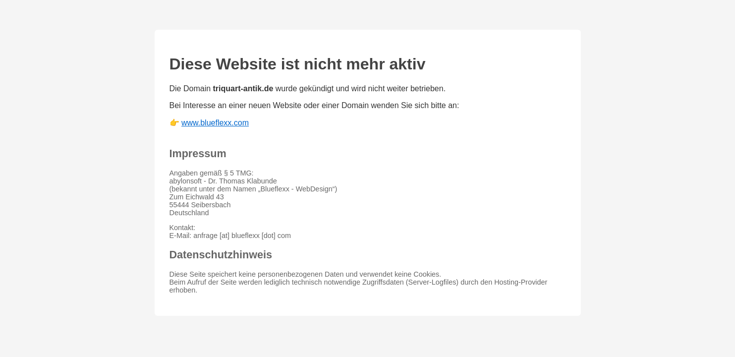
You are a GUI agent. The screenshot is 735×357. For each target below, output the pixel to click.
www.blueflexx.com (215, 123)
